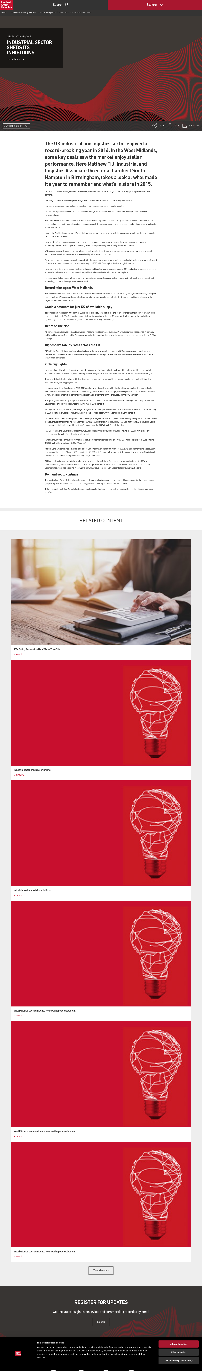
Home (3, 13)
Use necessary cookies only (179, 1353)
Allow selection (178, 1345)
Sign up (101, 1322)
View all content (101, 1270)
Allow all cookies (178, 1336)
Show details (147, 1365)
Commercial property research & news (26, 13)
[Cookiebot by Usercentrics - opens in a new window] (18, 1365)
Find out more (15, 59)
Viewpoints (51, 13)
